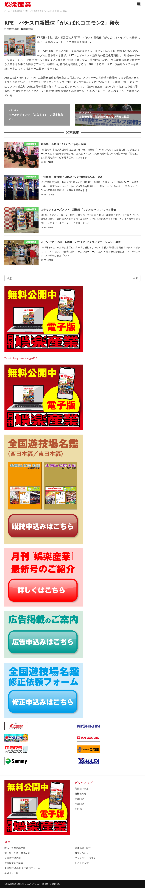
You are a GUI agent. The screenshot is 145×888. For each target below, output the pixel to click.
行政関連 (79, 803)
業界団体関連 (82, 788)
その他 (78, 808)
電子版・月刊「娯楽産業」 (18, 852)
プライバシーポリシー (86, 857)
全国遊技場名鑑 (12, 857)
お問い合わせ (82, 852)
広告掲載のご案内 (13, 863)
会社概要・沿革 (83, 847)
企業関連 (79, 798)
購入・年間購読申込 (14, 847)
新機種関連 (28, 29)
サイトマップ (82, 863)
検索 (135, 278)
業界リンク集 (11, 873)
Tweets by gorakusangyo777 (20, 358)
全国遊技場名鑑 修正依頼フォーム (22, 868)
